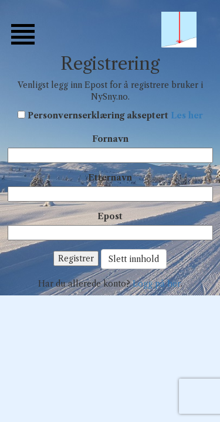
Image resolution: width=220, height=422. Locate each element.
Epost (110, 216)
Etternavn (110, 177)
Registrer (76, 258)
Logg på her (157, 283)
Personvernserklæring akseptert (115, 115)
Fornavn (110, 139)
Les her (187, 115)
